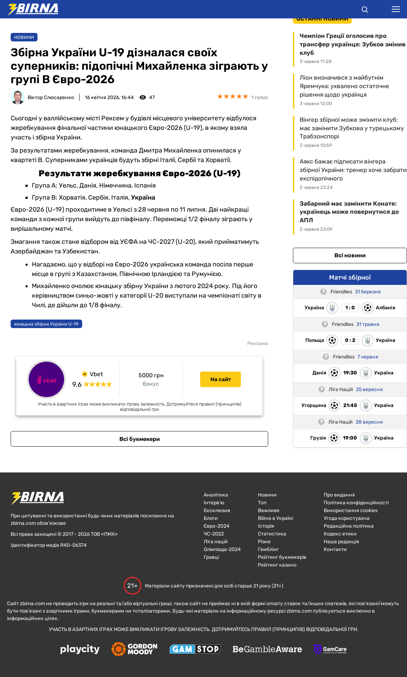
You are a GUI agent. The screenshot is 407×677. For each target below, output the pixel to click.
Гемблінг (268, 549)
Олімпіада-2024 (222, 549)
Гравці (211, 557)
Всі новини (350, 255)
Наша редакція (341, 542)
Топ (262, 503)
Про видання (339, 495)
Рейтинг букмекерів (282, 557)
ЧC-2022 (214, 534)
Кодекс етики (340, 534)
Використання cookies (351, 510)
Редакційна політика (349, 526)
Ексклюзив (217, 510)
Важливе (268, 510)
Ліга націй (216, 542)
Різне (264, 542)
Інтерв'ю (214, 503)
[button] (365, 10)
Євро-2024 (217, 526)
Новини (24, 37)
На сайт (220, 379)
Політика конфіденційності (356, 503)
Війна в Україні (275, 518)
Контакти (335, 549)
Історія (266, 526)
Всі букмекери (139, 439)
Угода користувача (346, 518)
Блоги (211, 518)
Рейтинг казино (277, 565)
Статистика (272, 534)
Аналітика (216, 495)
